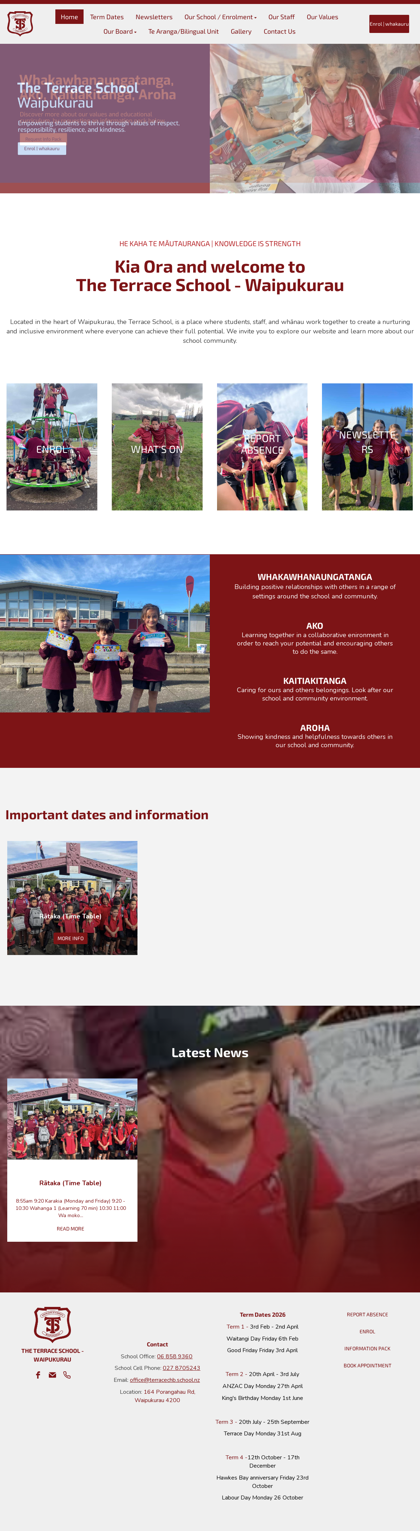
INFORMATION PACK (367, 1348)
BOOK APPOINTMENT (367, 1365)
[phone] (67, 1375)
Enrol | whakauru (389, 24)
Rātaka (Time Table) (70, 916)
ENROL (367, 1331)
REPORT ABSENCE (367, 1314)
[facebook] (38, 1375)
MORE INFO (71, 938)
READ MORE (70, 1228)
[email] (52, 1375)
